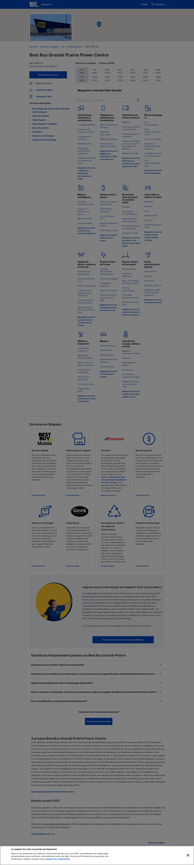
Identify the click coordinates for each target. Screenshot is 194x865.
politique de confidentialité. (57, 859)
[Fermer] (188, 855)
